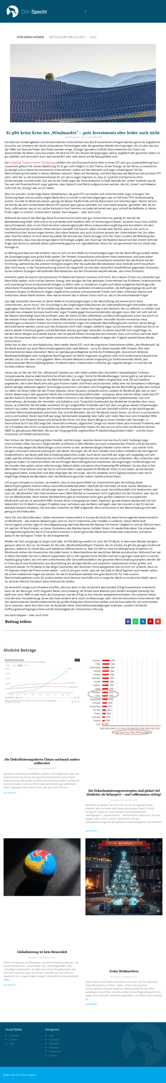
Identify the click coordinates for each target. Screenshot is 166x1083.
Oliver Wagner (28, 1074)
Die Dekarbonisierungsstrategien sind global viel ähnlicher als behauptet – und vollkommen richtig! (124, 792)
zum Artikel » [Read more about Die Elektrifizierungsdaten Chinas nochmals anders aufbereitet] (10, 792)
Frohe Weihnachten (124, 971)
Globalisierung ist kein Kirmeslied (42, 952)
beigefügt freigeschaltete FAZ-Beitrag (32, 162)
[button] (85, 10)
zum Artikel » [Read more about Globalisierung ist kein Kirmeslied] (10, 985)
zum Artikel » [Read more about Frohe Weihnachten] (91, 1004)
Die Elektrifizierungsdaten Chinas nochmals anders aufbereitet (42, 761)
